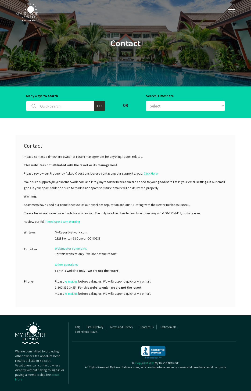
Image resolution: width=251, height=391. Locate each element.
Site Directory (95, 327)
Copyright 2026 (144, 363)
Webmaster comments (71, 248)
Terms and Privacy (121, 327)
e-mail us (71, 281)
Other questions (66, 264)
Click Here (151, 173)
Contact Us (147, 327)
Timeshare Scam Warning (62, 221)
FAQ (77, 327)
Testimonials (168, 327)
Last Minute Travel (86, 332)
